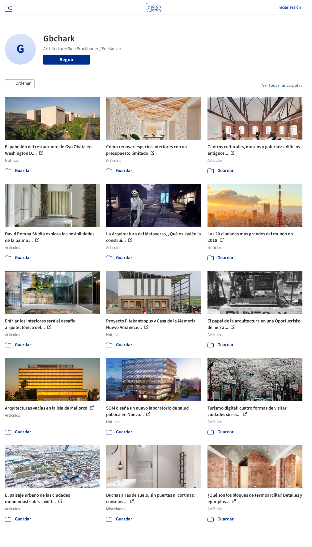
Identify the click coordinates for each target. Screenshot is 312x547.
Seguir (67, 59)
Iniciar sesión (289, 7)
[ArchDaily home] (153, 7)
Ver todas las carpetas (282, 85)
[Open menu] (8, 7)
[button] (20, 83)
